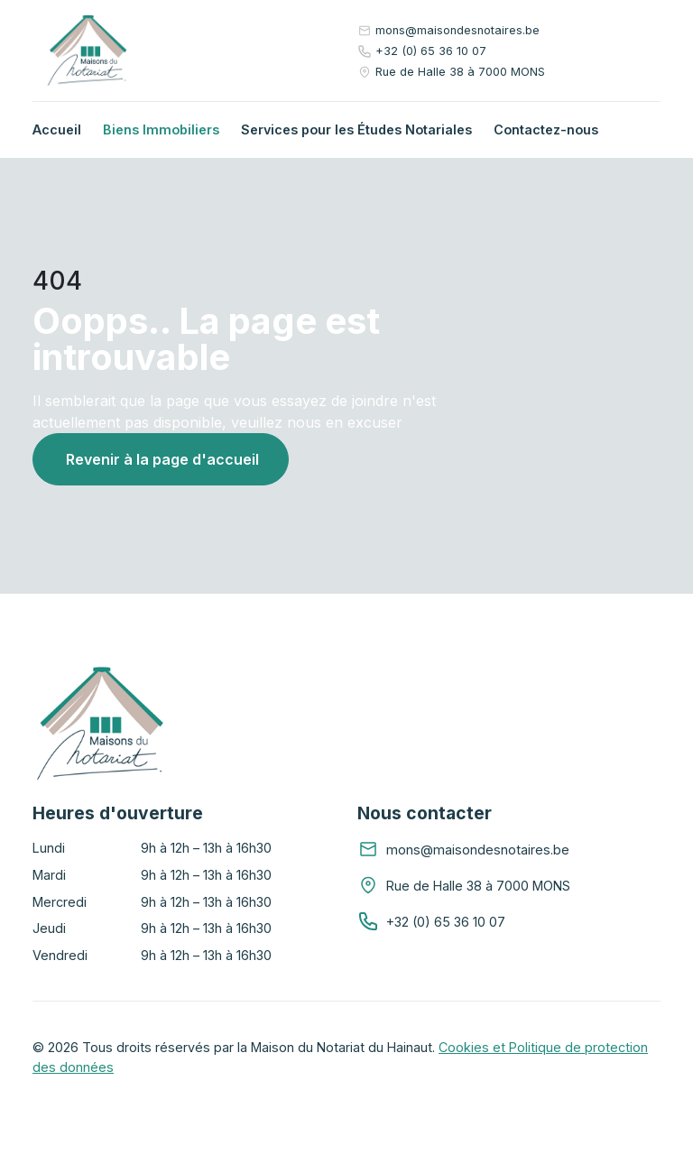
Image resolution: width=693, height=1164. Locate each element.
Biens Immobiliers (161, 129)
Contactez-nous (546, 129)
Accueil (56, 129)
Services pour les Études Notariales (356, 129)
